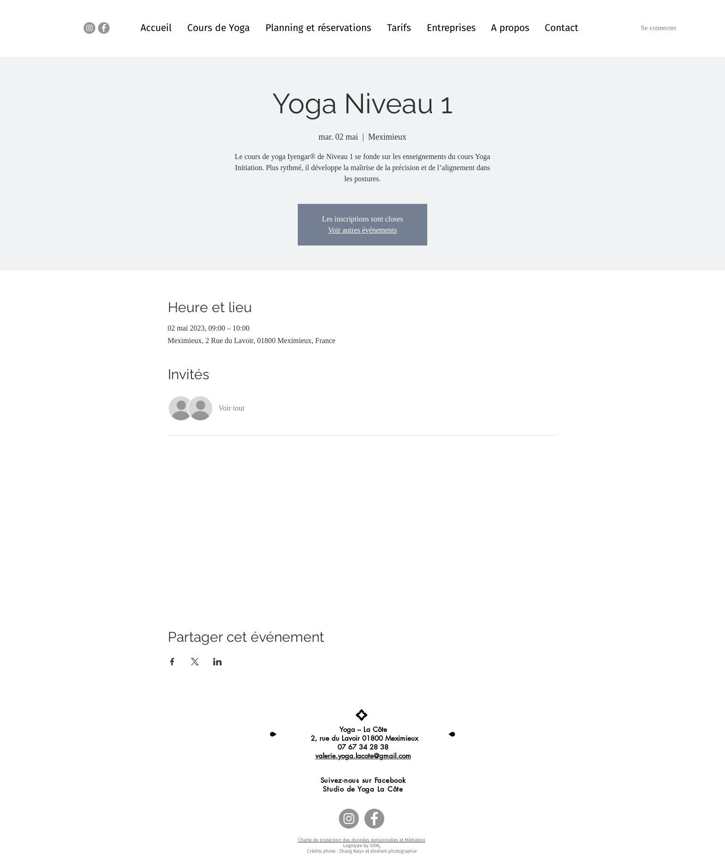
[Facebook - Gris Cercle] (104, 28)
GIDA (375, 845)
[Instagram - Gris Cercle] (89, 28)
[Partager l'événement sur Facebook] (172, 661)
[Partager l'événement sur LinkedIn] (217, 661)
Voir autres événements (362, 230)
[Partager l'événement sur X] (194, 661)
